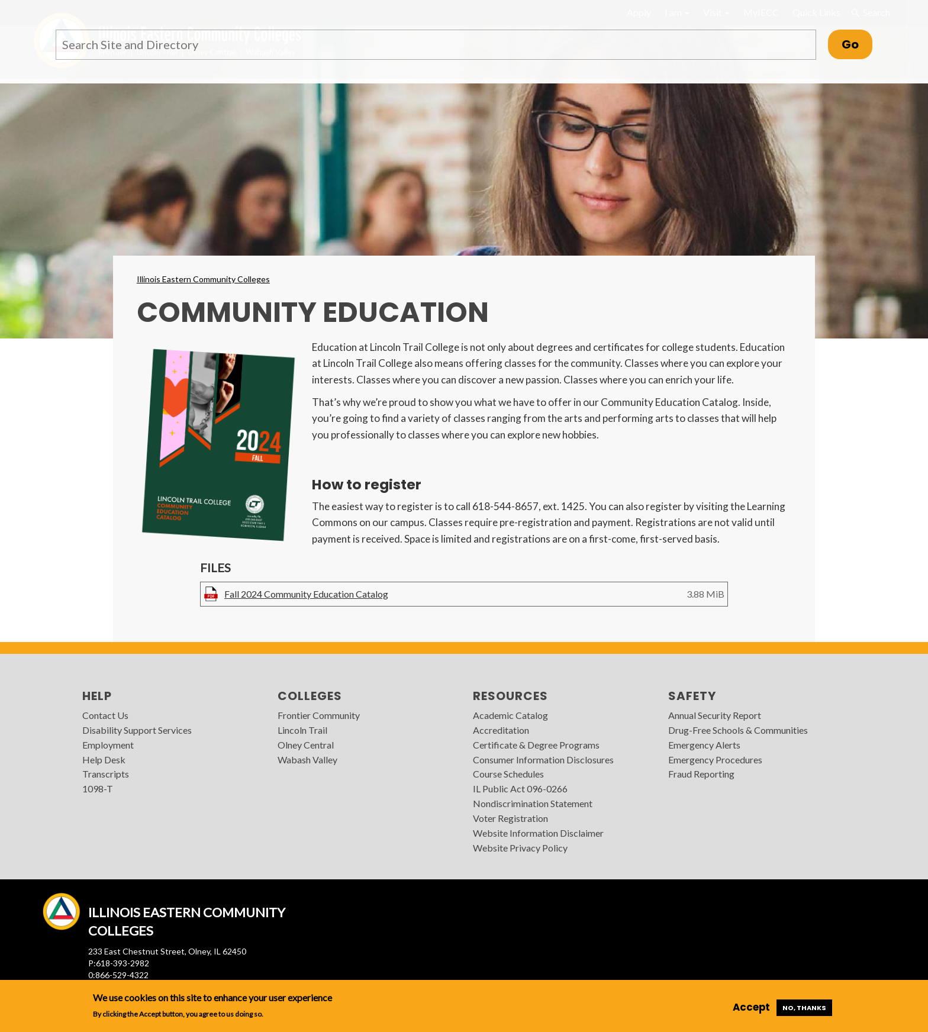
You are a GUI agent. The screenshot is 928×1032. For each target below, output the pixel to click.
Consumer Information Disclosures (543, 759)
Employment (108, 744)
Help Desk (103, 759)
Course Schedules (508, 773)
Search (870, 12)
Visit (716, 12)
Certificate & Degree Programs (536, 744)
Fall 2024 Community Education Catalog (306, 593)
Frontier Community (319, 715)
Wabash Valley (307, 759)
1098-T (97, 788)
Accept (751, 1007)
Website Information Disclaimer (538, 832)
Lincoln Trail (302, 730)
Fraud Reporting (701, 773)
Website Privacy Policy (520, 847)
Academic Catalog (510, 715)
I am (677, 12)
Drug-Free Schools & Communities (738, 730)
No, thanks (804, 1007)
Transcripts (105, 773)
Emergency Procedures (715, 759)
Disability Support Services (137, 730)
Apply (639, 12)
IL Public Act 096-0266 (520, 788)
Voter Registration (510, 818)
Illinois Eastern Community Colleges (203, 279)
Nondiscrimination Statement (532, 803)
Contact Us (105, 715)
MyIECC (761, 12)
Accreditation (501, 730)
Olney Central (306, 744)
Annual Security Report (714, 715)
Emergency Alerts (704, 744)
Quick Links (816, 12)
